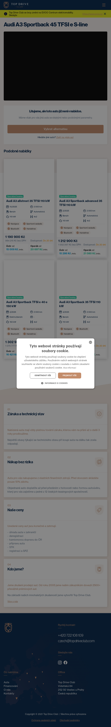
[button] (55, 383)
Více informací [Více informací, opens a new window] (69, 367)
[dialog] (55, 363)
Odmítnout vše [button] (43, 375)
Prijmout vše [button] (69, 375)
